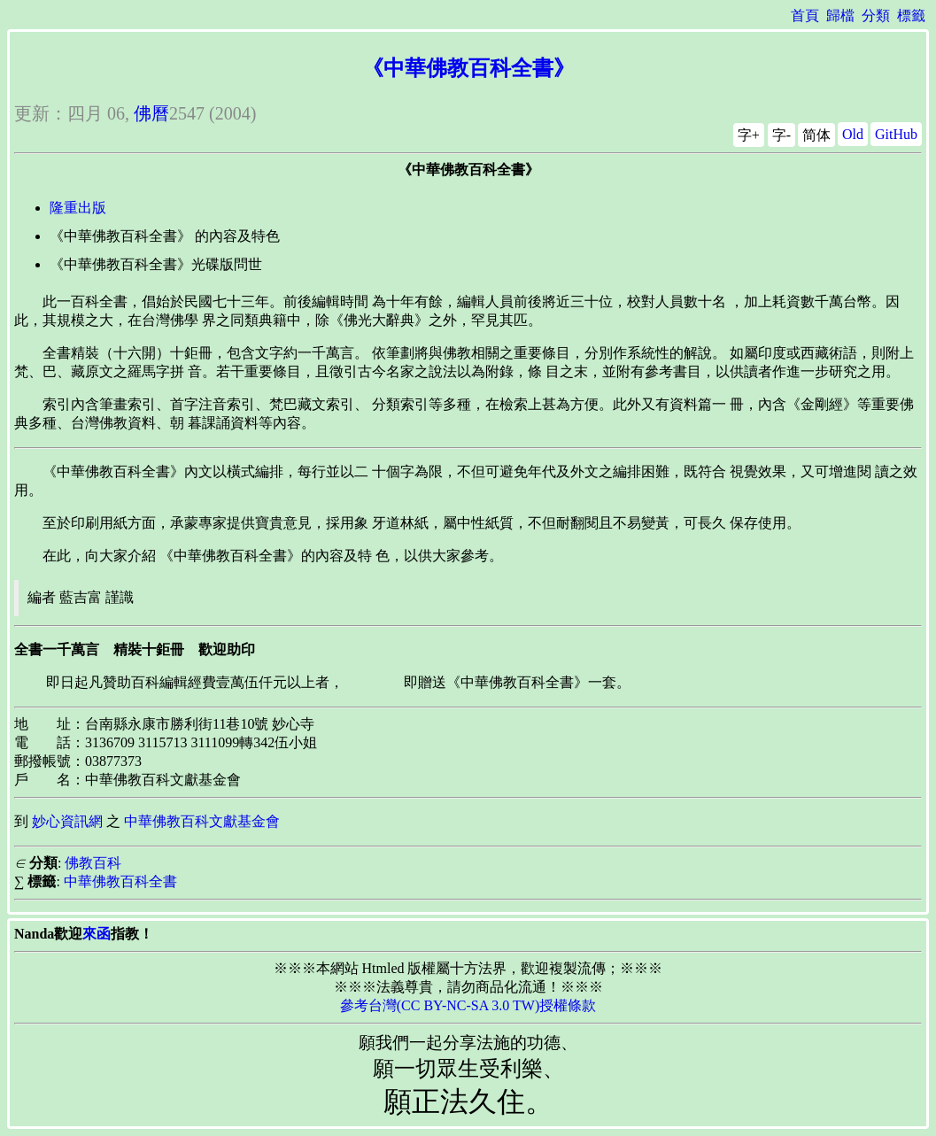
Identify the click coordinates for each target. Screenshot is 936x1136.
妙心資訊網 (67, 821)
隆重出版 (78, 207)
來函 (96, 933)
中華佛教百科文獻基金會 (202, 821)
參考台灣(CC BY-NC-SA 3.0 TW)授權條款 (468, 1005)
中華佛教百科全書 (120, 881)
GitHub (896, 134)
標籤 (911, 15)
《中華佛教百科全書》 (468, 68)
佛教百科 (93, 862)
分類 (876, 15)
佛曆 (151, 113)
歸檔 (840, 15)
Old (852, 134)
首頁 (805, 15)
